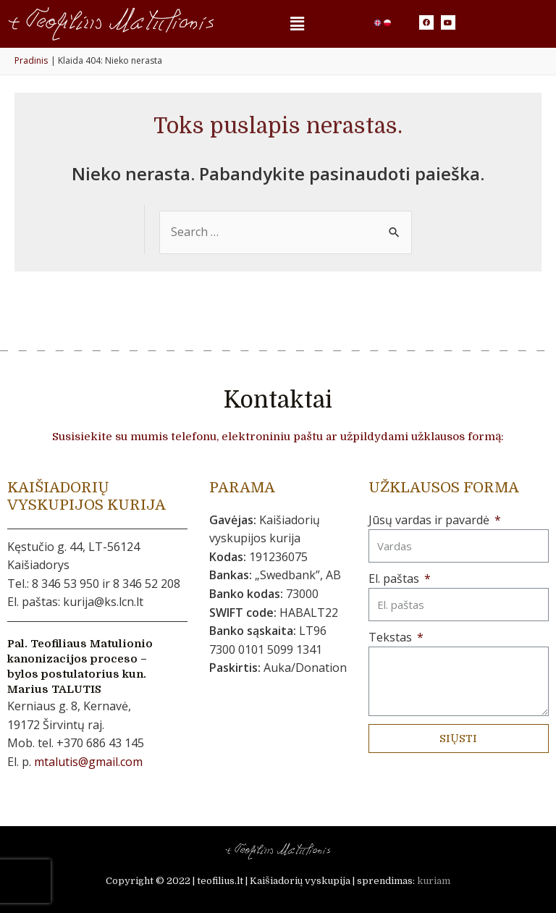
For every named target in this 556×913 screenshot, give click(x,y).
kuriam (433, 880)
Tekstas (391, 637)
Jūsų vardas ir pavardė (430, 520)
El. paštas (395, 578)
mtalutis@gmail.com (88, 762)
